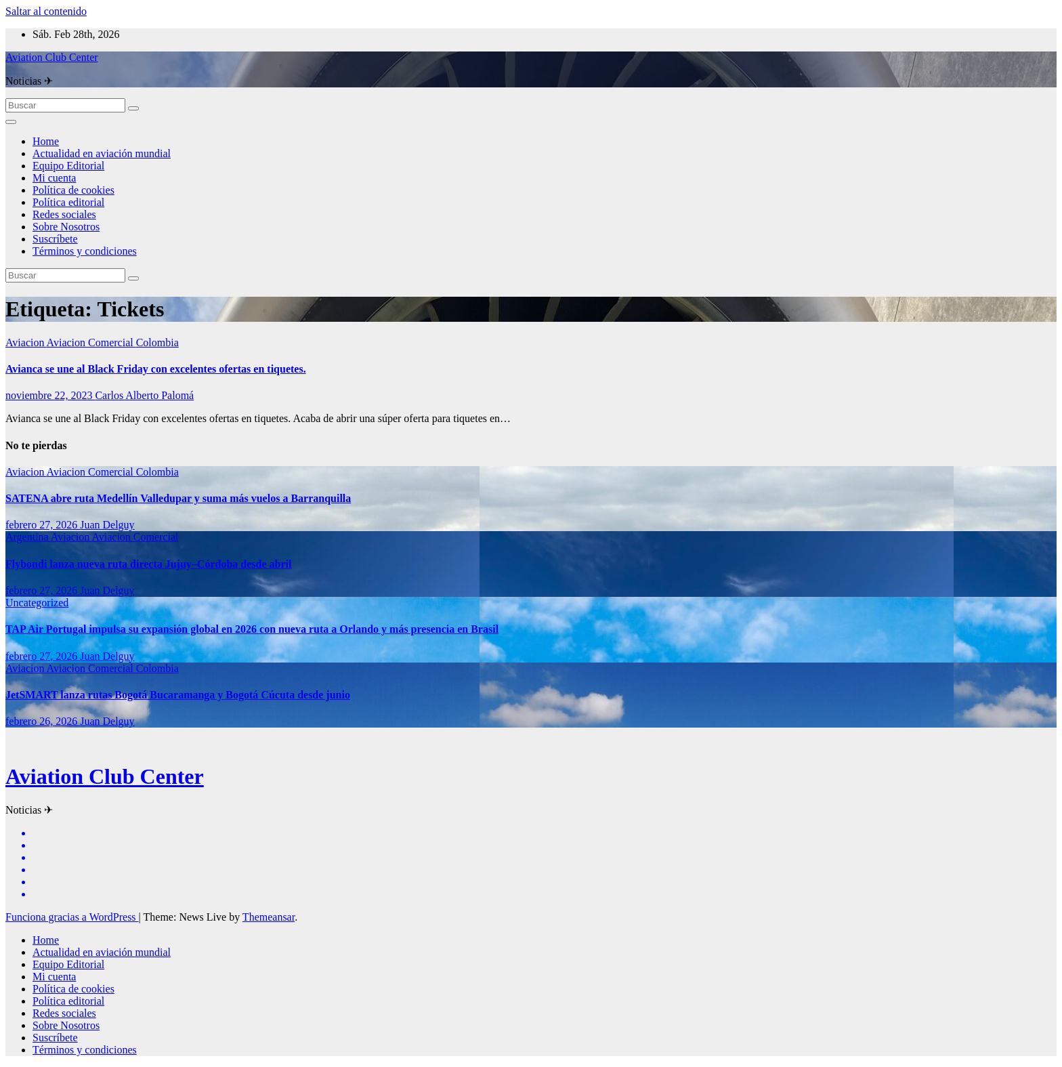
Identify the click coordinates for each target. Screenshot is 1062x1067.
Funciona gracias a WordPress (72, 917)
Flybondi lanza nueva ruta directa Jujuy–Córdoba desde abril (148, 564)
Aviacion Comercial (91, 342)
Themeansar (268, 917)
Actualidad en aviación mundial (102, 153)
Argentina (28, 537)
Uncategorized (36, 602)
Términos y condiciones (85, 251)
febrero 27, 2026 (42, 524)
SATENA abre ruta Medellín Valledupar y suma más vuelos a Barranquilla (178, 498)
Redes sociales (64, 214)
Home (46, 141)
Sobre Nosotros (66, 226)
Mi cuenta (54, 178)
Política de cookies (73, 190)
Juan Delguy (107, 524)
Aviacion (26, 342)
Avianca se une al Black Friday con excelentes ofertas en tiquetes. (155, 369)
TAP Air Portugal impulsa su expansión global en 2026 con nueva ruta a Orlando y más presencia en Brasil (251, 629)
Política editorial (68, 202)
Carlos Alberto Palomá (144, 395)
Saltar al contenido (46, 11)
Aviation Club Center (51, 57)
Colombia (157, 342)
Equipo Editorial (68, 165)
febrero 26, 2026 (42, 721)
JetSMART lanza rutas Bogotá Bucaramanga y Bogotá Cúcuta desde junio (177, 694)
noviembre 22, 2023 (50, 395)
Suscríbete (55, 239)
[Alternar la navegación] (10, 122)
